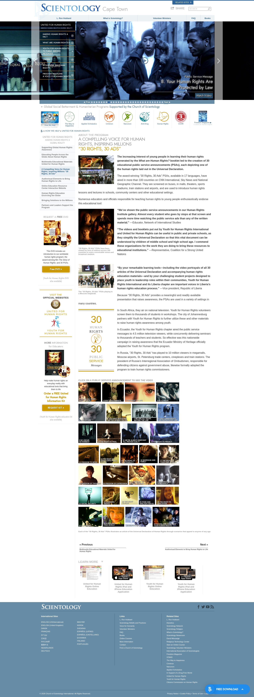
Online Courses (126, 638)
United (46, 59)
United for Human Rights (176, 676)
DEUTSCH (45, 651)
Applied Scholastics (89, 118)
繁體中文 (44, 645)
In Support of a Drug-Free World (179, 673)
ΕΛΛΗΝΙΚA (81, 638)
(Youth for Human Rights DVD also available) (56, 280)
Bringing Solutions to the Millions (57, 200)
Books (208, 18)
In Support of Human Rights (54, 66)
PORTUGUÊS (82, 644)
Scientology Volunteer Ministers (179, 648)
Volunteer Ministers (162, 18)
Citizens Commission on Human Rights (182, 682)
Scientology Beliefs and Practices (133, 623)
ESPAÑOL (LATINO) (85, 631)
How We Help (50, 125)
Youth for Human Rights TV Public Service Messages (56, 51)
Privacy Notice (172, 694)
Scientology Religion (175, 629)
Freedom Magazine (203, 123)
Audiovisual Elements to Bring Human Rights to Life (56, 180)
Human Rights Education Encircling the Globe (53, 194)
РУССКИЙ (45, 642)
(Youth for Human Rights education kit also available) (56, 418)
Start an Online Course (176, 645)
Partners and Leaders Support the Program (57, 206)
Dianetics (170, 623)
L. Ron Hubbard (64, 18)
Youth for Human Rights (176, 679)
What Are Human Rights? (56, 42)
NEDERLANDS (47, 648)
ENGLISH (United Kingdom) (52, 625)
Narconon (127, 118)
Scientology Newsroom (176, 635)
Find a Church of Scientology (131, 648)
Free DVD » (56, 269)
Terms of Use (197, 694)
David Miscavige (173, 638)
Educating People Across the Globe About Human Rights (55, 155)
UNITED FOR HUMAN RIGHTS (76, 130)
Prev (88, 102)
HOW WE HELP (52, 130)
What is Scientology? (113, 18)
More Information (126, 642)
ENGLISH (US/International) (52, 622)
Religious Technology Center (178, 642)
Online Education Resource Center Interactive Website (54, 187)
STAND (169, 657)
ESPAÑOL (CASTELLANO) (88, 635)
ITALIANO (81, 641)
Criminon (109, 118)
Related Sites (183, 2)
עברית (44, 635)
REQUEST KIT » (56, 407)
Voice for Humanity (127, 626)
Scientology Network (175, 626)
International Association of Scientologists (183, 651)
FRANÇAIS (45, 631)
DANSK (44, 628)
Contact (123, 645)
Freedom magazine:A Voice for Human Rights (57, 75)
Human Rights (163, 118)
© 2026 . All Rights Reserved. (65, 694)
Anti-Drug (145, 118)
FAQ (193, 18)
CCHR (181, 118)
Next (166, 102)
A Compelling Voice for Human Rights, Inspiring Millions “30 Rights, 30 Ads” (55, 171)
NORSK (80, 625)
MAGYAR (81, 622)
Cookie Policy (185, 694)
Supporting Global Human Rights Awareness (57, 148)
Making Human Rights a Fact (55, 35)
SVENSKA (81, 628)
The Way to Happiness (69, 118)
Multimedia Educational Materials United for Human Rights (57, 163)
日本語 (43, 638)
